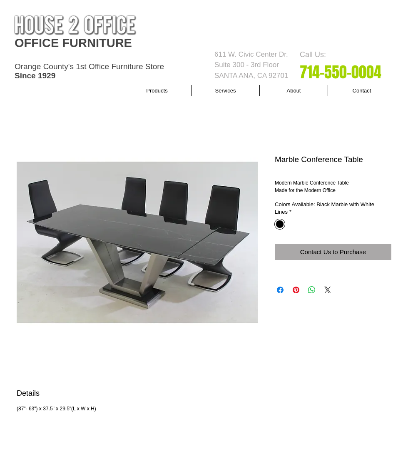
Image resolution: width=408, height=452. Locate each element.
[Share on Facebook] (280, 290)
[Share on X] (328, 290)
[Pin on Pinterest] (296, 290)
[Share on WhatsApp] (312, 290)
